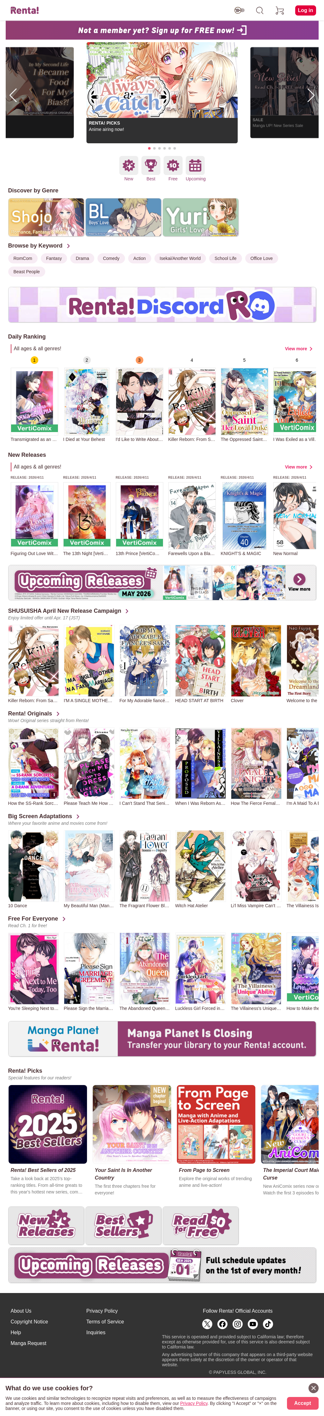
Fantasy (54, 258)
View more (296, 348)
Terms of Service (105, 1321)
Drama (82, 258)
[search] (260, 10)
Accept (302, 1403)
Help (16, 1332)
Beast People (27, 271)
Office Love (262, 258)
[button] (149, 148)
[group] (34, 399)
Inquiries (95, 1332)
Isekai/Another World (180, 258)
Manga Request (29, 1343)
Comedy (111, 258)
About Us (21, 1311)
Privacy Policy (102, 1311)
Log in (305, 10)
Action (140, 258)
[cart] (280, 10)
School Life (225, 258)
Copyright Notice (29, 1321)
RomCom (23, 258)
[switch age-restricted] (239, 10)
